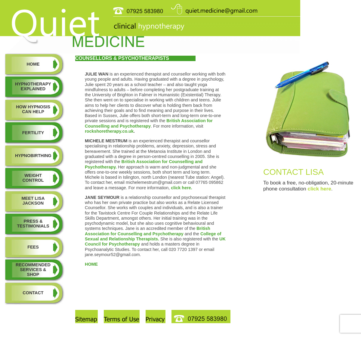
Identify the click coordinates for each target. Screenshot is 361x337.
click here (319, 189)
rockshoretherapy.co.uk (109, 131)
